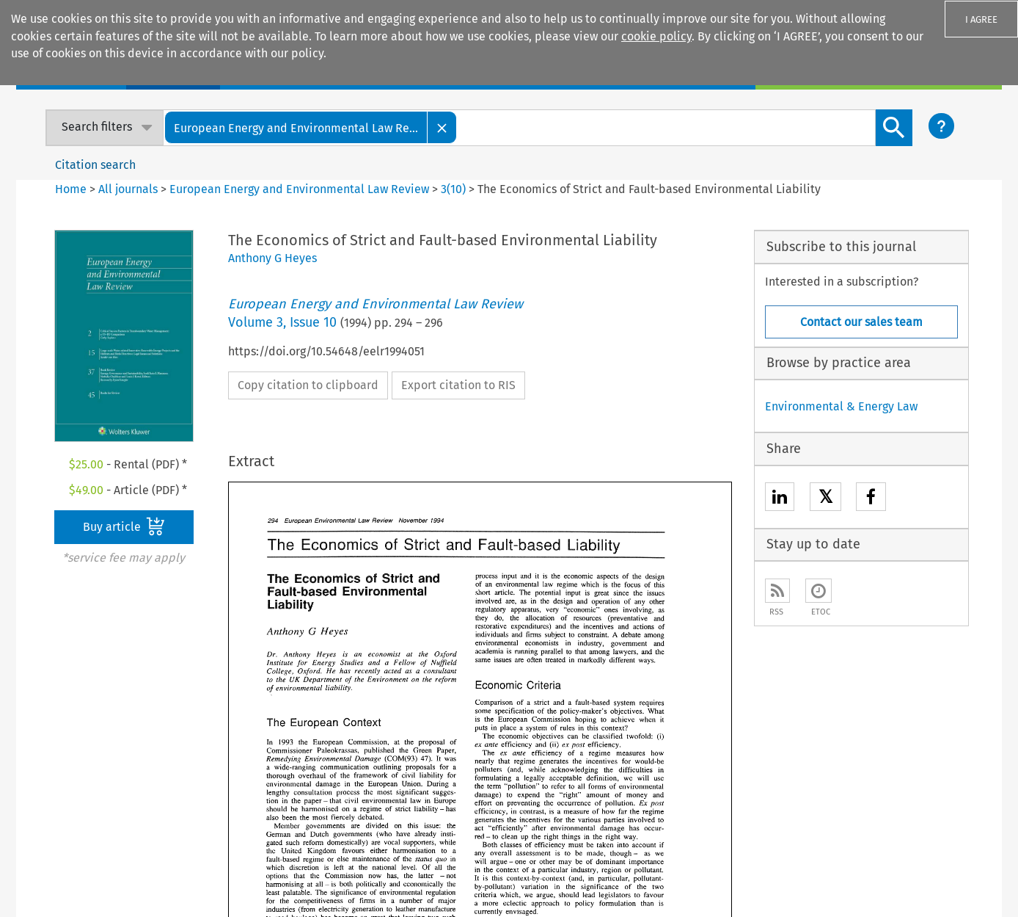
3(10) (453, 189)
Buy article (124, 526)
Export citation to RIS (458, 385)
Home (71, 189)
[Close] (442, 127)
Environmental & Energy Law (841, 406)
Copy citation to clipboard (308, 385)
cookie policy (656, 36)
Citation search (95, 165)
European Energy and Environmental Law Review (299, 189)
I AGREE (981, 19)
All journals (129, 189)
